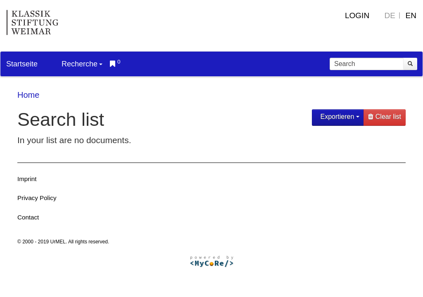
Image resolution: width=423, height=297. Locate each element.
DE (390, 15)
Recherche (82, 64)
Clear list (384, 116)
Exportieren (338, 116)
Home (28, 94)
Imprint (26, 178)
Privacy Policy (37, 197)
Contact (28, 217)
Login (357, 15)
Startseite (22, 64)
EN (411, 15)
